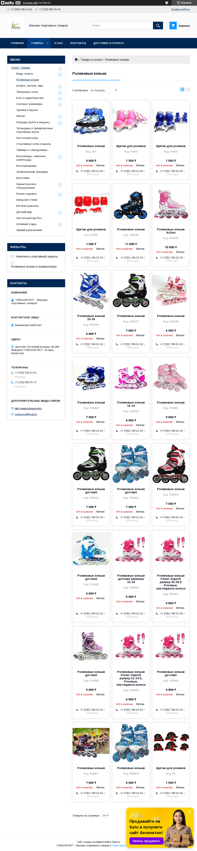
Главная (17, 43)
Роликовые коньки (91, 146)
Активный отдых (26, 224)
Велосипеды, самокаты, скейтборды (31, 158)
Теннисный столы (27, 91)
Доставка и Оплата (108, 43)
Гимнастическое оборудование (26, 186)
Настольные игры (27, 137)
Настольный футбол (29, 218)
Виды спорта (24, 73)
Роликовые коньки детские (91, 490)
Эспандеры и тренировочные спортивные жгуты (34, 130)
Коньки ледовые (26, 193)
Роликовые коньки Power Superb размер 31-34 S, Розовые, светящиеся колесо (131, 678)
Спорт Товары (20, 67)
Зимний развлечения (29, 230)
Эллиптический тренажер (32, 171)
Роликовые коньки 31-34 (131, 404)
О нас (58, 43)
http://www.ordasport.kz (28, 408)
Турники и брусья (27, 109)
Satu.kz (116, 842)
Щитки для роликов (131, 146)
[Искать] (158, 25)
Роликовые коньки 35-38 (91, 317)
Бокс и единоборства (29, 97)
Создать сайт (30, 2)
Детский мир (24, 212)
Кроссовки (22, 177)
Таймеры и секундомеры (31, 149)
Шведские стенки (26, 199)
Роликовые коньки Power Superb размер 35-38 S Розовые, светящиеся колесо (171, 582)
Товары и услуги (91, 59)
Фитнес (20, 115)
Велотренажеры (26, 165)
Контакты (78, 43)
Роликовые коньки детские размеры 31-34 (131, 579)
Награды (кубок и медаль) (33, 122)
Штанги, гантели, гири (29, 85)
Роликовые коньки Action (171, 231)
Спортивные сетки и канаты (33, 143)
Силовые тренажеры (29, 103)
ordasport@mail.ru (26, 414)
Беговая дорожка (27, 205)
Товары (37, 43)
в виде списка (188, 90)
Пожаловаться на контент (126, 845)
